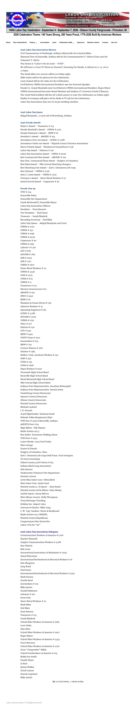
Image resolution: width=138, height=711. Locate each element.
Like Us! (114, 42)
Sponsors (81, 42)
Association (44, 42)
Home (8, 42)
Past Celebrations (20, 42)
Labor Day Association (15, 703)
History (32, 42)
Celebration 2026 (65, 42)
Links (54, 42)
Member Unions (93, 42)
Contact (105, 42)
